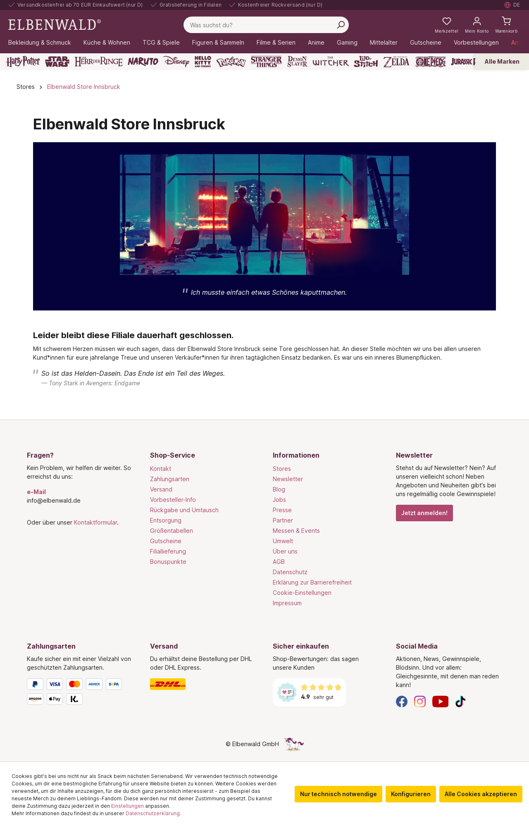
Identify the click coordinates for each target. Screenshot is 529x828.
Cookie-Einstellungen (302, 592)
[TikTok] (460, 700)
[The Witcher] (331, 61)
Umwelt (283, 540)
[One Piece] (430, 61)
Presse (282, 509)
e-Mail (36, 491)
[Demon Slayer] (297, 61)
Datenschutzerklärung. (153, 813)
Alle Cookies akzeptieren (481, 793)
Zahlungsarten (169, 478)
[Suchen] (340, 24)
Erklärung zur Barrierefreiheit (312, 582)
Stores (282, 468)
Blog (279, 489)
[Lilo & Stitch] (366, 61)
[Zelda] (396, 61)
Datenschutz (290, 571)
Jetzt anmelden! (424, 512)
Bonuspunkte (168, 561)
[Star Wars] (57, 61)
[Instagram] (420, 700)
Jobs (279, 499)
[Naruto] (143, 61)
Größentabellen (171, 530)
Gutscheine (165, 540)
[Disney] (176, 61)
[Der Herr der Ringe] (98, 61)
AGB (279, 561)
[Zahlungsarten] (80, 693)
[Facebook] (401, 700)
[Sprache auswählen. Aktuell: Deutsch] (512, 5)
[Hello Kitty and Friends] (203, 61)
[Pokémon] (231, 61)
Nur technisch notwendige (338, 793)
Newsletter (288, 478)
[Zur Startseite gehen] (54, 24)
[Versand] (203, 684)
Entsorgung (165, 520)
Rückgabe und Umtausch (184, 509)
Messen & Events (296, 530)
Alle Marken (502, 61)
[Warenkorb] (506, 25)
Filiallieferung (168, 551)
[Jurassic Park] (469, 61)
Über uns (285, 551)
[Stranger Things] (266, 61)
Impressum (287, 602)
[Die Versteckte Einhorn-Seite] (294, 743)
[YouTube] (440, 700)
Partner (283, 520)
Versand (161, 489)
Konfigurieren (411, 793)
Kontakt (160, 468)
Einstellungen (127, 806)
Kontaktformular (95, 522)
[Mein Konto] (477, 25)
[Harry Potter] (23, 61)
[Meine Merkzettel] (446, 25)
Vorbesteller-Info (173, 499)
